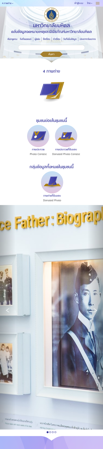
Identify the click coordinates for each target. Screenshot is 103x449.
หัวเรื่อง (56, 39)
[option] (37, 145)
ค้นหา (51, 54)
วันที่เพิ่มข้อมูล (70, 39)
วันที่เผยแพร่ (25, 39)
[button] (89, 3)
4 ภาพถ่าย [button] (7, 3)
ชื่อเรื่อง (46, 39)
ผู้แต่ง (37, 39)
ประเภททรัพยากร (88, 39)
